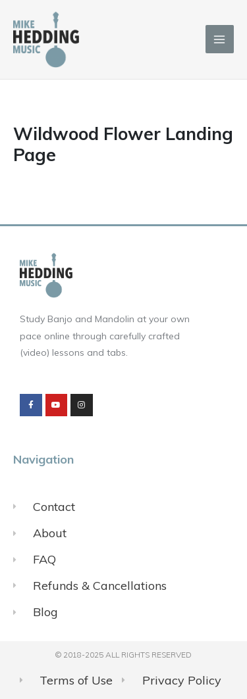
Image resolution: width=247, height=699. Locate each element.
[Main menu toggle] (220, 39)
